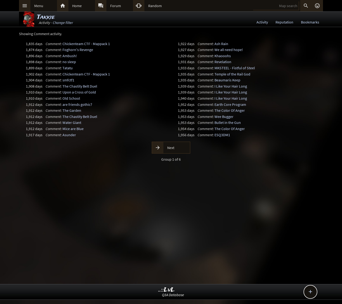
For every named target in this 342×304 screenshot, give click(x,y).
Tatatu (67, 67)
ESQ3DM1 (222, 134)
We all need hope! (228, 49)
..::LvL (167, 290)
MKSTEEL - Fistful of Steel (234, 67)
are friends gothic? (77, 104)
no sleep (69, 61)
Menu (38, 5)
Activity (262, 22)
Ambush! (69, 55)
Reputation (284, 22)
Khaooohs (222, 55)
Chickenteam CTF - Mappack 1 (86, 43)
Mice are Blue (73, 128)
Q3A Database (173, 294)
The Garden (71, 110)
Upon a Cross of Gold (79, 92)
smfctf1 (68, 80)
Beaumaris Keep (227, 80)
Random (155, 5)
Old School (71, 98)
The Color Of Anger (229, 110)
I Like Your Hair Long (230, 86)
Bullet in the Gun (227, 122)
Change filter (63, 22)
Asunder (69, 134)
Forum (115, 5)
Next (170, 147)
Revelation (222, 61)
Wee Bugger (223, 116)
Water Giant (71, 122)
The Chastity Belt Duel (79, 86)
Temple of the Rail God (232, 74)
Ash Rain (221, 43)
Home (77, 5)
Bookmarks (310, 22)
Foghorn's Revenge (77, 49)
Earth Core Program (230, 104)
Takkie (46, 17)
